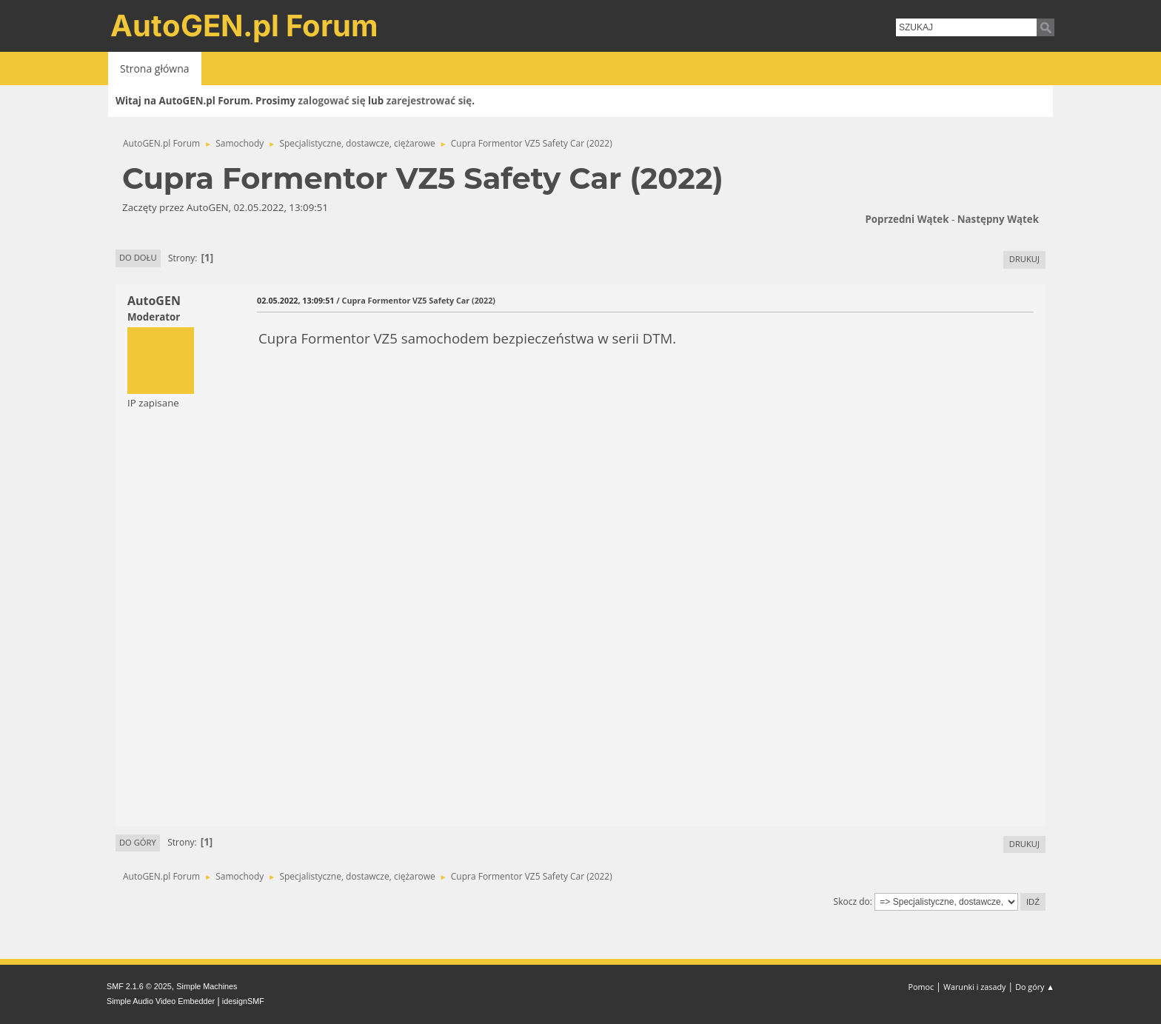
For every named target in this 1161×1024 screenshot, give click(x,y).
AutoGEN (154, 300)
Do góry (137, 842)
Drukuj (1024, 258)
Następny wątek (998, 219)
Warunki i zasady (974, 986)
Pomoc (921, 986)
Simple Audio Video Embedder (161, 1001)
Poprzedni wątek (906, 219)
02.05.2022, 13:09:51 (295, 300)
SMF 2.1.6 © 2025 (139, 986)
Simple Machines (206, 986)
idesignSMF (243, 1001)
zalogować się (332, 100)
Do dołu (138, 257)
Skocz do (852, 901)
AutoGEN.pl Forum (244, 25)
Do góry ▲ (1034, 986)
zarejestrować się (429, 100)
